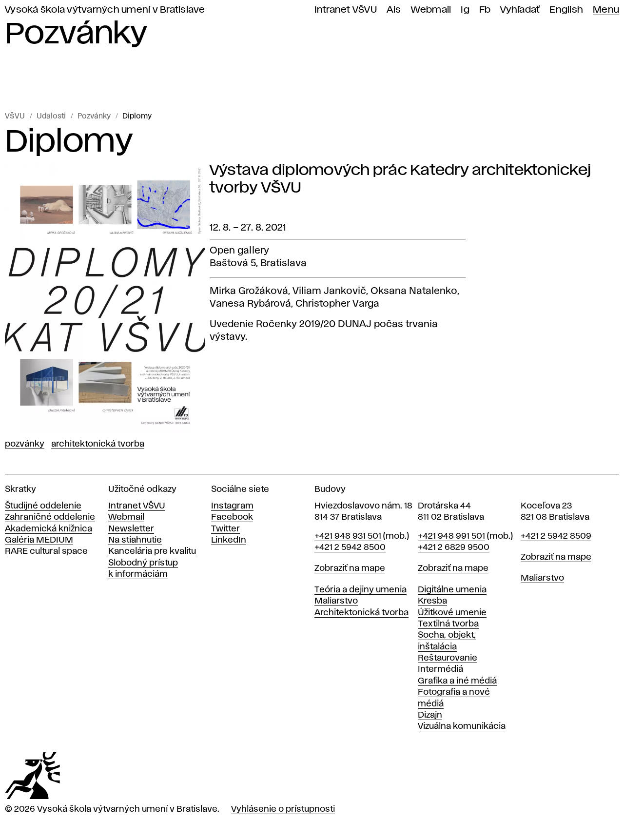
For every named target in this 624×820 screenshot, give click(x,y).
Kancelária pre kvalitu (152, 551)
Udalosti (51, 116)
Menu (606, 10)
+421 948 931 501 (347, 536)
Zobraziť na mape (349, 568)
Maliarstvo (336, 601)
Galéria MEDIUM (39, 540)
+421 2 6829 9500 (453, 547)
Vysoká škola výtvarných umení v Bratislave (105, 10)
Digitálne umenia (452, 590)
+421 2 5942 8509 (556, 536)
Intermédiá (440, 669)
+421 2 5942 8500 (350, 547)
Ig (465, 10)
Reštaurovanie (447, 658)
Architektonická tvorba (97, 444)
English (566, 10)
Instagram (232, 506)
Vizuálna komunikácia (462, 726)
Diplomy (137, 116)
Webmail (431, 10)
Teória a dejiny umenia (360, 590)
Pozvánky (94, 116)
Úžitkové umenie (452, 613)
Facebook (232, 517)
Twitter (225, 529)
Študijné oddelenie (43, 506)
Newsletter (131, 529)
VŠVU (15, 116)
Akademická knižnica (48, 529)
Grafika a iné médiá (457, 681)
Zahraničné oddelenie (50, 517)
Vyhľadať (520, 10)
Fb (485, 10)
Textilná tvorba (448, 624)
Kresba (432, 601)
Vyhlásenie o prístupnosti (283, 809)
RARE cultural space (46, 551)
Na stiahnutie (135, 540)
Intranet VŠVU (345, 10)
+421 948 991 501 (451, 536)
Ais (394, 10)
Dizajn (430, 715)
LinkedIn (228, 540)
